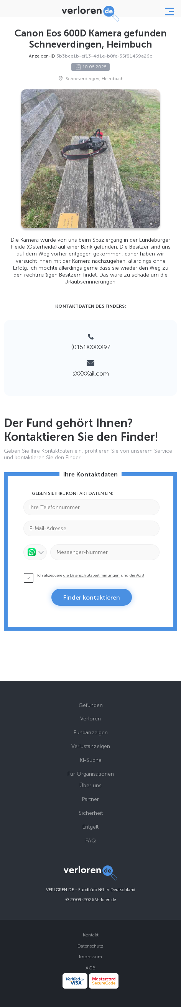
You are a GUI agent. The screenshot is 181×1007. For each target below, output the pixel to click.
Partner (90, 799)
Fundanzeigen (91, 732)
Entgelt (90, 827)
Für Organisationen (90, 774)
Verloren (90, 718)
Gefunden (91, 705)
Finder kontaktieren (91, 597)
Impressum (90, 956)
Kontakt (91, 935)
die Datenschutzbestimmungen (91, 575)
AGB (90, 968)
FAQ (91, 840)
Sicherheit (91, 813)
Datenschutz (90, 946)
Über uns (90, 785)
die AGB (137, 575)
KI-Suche (91, 760)
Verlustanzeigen (90, 746)
